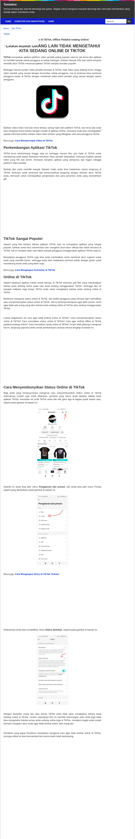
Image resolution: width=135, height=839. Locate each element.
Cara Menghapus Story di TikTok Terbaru (37, 574)
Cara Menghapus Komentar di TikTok (35, 270)
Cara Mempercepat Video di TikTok (34, 140)
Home (8, 21)
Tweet (7, 34)
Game (51, 21)
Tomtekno (10, 4)
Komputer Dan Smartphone (30, 21)
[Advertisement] (52, 205)
